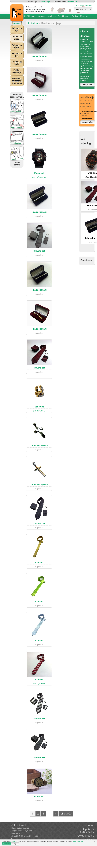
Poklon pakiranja (16, 71)
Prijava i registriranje (84, 5)
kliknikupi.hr (15, 833)
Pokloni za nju (17, 29)
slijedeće (66, 813)
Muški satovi (30, 16)
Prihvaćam (6, 844)
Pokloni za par (17, 54)
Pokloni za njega (17, 38)
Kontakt (89, 825)
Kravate (41, 16)
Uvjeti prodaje (85, 835)
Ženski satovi (63, 16)
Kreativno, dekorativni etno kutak (17, 80)
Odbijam (15, 844)
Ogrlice (75, 16)
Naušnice (51, 16)
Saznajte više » (87, 85)
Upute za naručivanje (87, 830)
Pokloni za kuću (17, 63)
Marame (84, 16)
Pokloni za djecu (17, 46)
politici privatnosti (77, 841)
